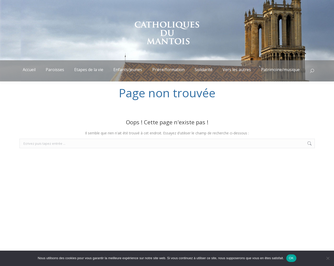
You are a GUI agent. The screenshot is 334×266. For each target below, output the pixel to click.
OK (291, 258)
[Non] (327, 258)
